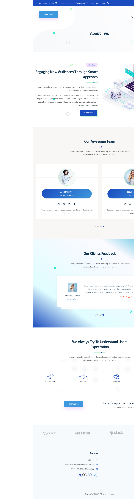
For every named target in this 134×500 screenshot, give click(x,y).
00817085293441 (65, 3)
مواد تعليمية (103, 16)
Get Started (56, 112)
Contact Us (42, 406)
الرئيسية (104, 12)
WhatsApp (15, 14)
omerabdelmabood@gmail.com (39, 3)
